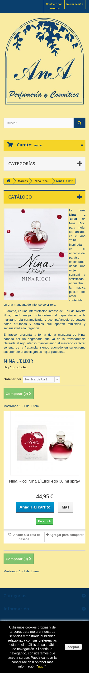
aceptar (73, 647)
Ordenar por (12, 379)
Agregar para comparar (66, 535)
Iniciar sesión (74, 4)
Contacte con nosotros (54, 6)
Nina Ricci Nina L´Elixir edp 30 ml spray (44, 481)
